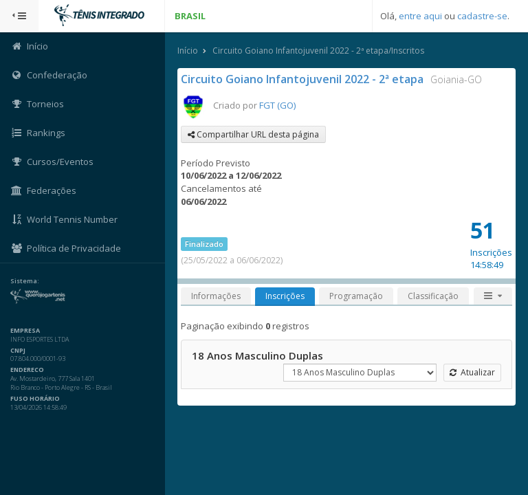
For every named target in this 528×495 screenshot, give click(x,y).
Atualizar (472, 372)
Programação (356, 296)
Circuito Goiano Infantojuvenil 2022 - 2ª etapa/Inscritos (318, 50)
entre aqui (420, 16)
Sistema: (24, 281)
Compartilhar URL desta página (253, 134)
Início (187, 50)
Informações (216, 296)
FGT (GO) (277, 105)
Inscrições (285, 296)
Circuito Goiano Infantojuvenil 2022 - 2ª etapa (302, 79)
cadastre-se (482, 16)
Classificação (433, 296)
